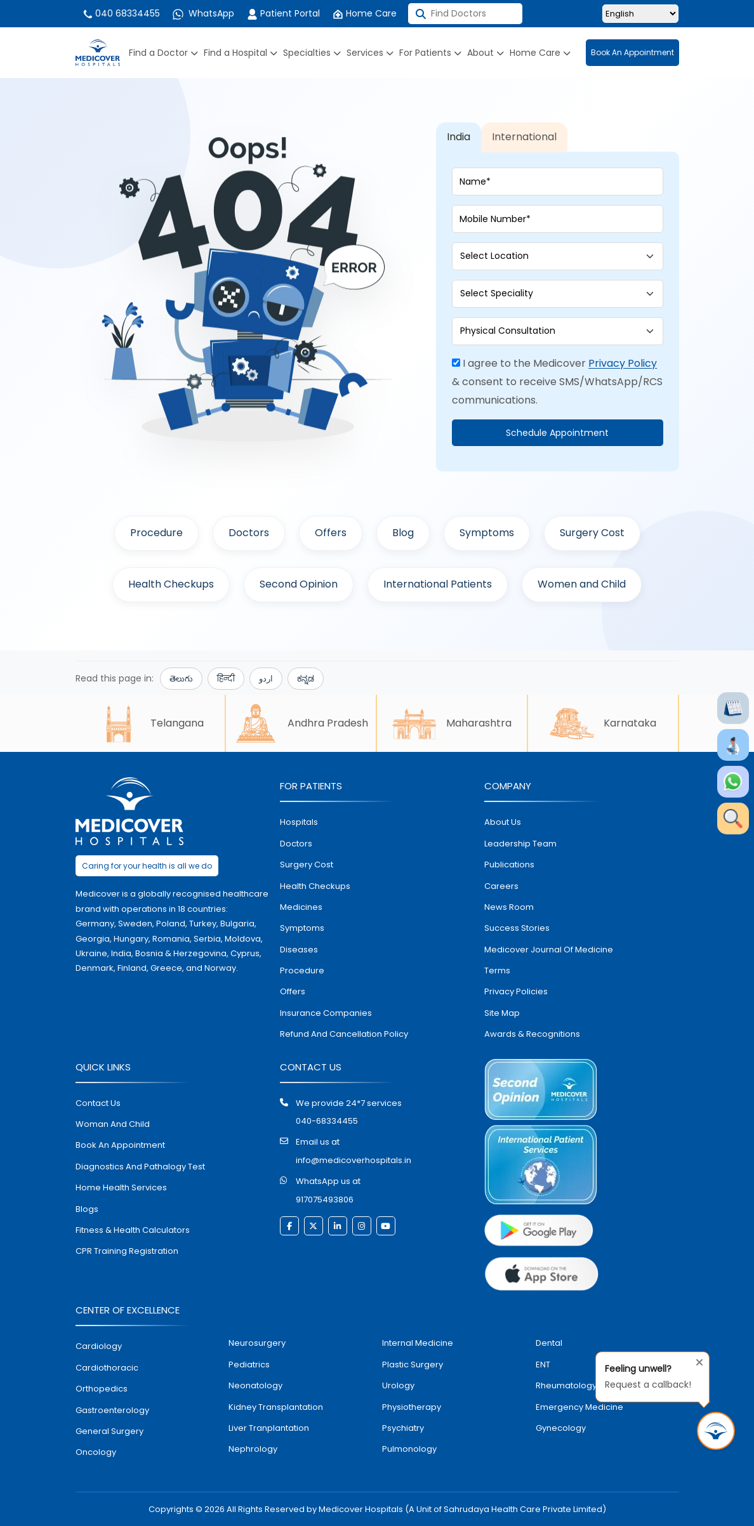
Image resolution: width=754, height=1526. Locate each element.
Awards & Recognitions (532, 1034)
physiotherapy (411, 1407)
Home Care (365, 13)
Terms (497, 970)
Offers (331, 532)
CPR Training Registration (127, 1251)
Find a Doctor (163, 52)
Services (370, 52)
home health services (121, 1187)
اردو (266, 679)
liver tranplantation (268, 1428)
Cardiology (99, 1346)
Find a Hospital (240, 52)
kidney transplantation (275, 1407)
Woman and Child (113, 1124)
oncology (96, 1452)
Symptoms (487, 532)
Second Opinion (299, 584)
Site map (502, 1013)
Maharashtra (452, 723)
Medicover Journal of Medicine (548, 950)
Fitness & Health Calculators (133, 1230)
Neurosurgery (257, 1343)
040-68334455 (327, 1121)
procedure (302, 970)
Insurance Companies (326, 1013)
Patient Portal (283, 13)
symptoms (302, 928)
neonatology (255, 1385)
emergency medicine (579, 1407)
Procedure (156, 532)
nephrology (252, 1449)
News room (509, 907)
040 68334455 (121, 13)
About (485, 52)
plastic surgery (412, 1364)
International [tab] (524, 136)
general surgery (109, 1431)
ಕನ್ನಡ (305, 679)
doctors (296, 844)
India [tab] (458, 136)
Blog (403, 532)
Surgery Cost (592, 532)
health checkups (315, 886)
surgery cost (306, 864)
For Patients (430, 52)
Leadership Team (520, 844)
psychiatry (403, 1428)
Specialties (312, 52)
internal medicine (417, 1343)
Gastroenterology (112, 1410)
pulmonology (409, 1449)
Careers (501, 886)
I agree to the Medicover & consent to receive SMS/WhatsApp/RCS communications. (557, 381)
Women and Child (582, 584)
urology (398, 1385)
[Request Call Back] (716, 1431)
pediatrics (249, 1364)
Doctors (248, 532)
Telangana (150, 723)
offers (292, 991)
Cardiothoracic (107, 1368)
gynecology (561, 1428)
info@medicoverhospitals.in (353, 1160)
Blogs (87, 1209)
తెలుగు (181, 679)
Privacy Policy (622, 363)
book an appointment (120, 1145)
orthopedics (102, 1389)
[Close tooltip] (695, 1360)
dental (549, 1343)
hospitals (299, 822)
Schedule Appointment (557, 432)
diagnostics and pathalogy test (140, 1167)
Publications (509, 864)
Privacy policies (516, 991)
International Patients (437, 584)
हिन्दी (226, 679)
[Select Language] (640, 13)
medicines (301, 907)
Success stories (517, 928)
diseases (299, 950)
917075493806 (325, 1200)
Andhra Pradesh (301, 723)
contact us (98, 1103)
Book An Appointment (632, 52)
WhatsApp (203, 13)
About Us (502, 822)
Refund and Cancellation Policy (344, 1034)
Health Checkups (171, 584)
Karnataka (603, 723)
